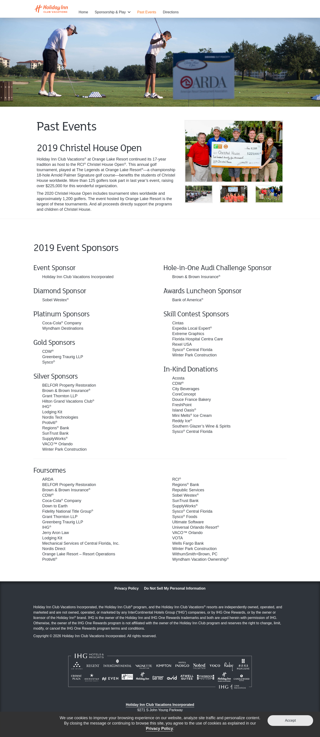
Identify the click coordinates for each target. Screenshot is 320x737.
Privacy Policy (126, 588)
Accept (290, 720)
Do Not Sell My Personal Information (174, 588)
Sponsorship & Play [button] (111, 12)
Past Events (146, 12)
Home (83, 12)
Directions (171, 12)
